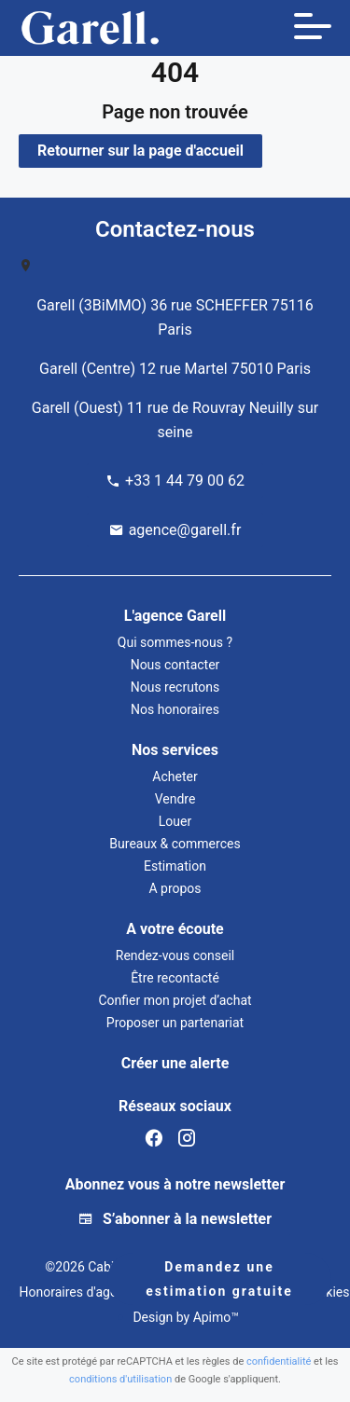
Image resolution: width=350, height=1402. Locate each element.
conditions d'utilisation (120, 1379)
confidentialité (278, 1361)
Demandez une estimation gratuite (219, 1279)
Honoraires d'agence (78, 1292)
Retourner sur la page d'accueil (140, 150)
